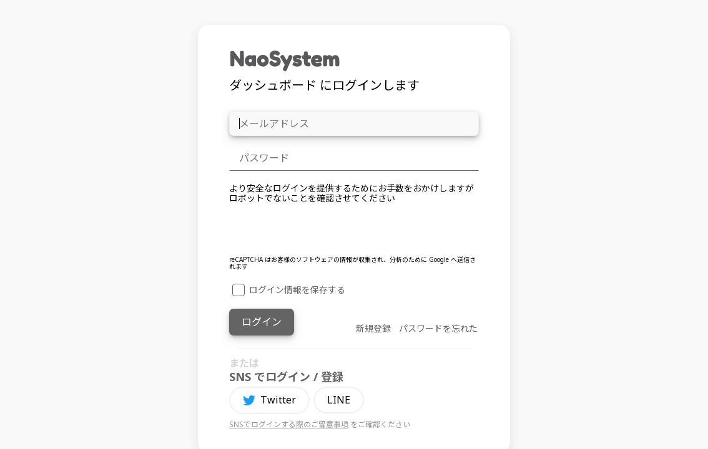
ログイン (262, 322)
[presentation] (324, 231)
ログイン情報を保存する (288, 290)
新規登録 (373, 328)
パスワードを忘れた (438, 328)
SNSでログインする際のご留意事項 (288, 424)
